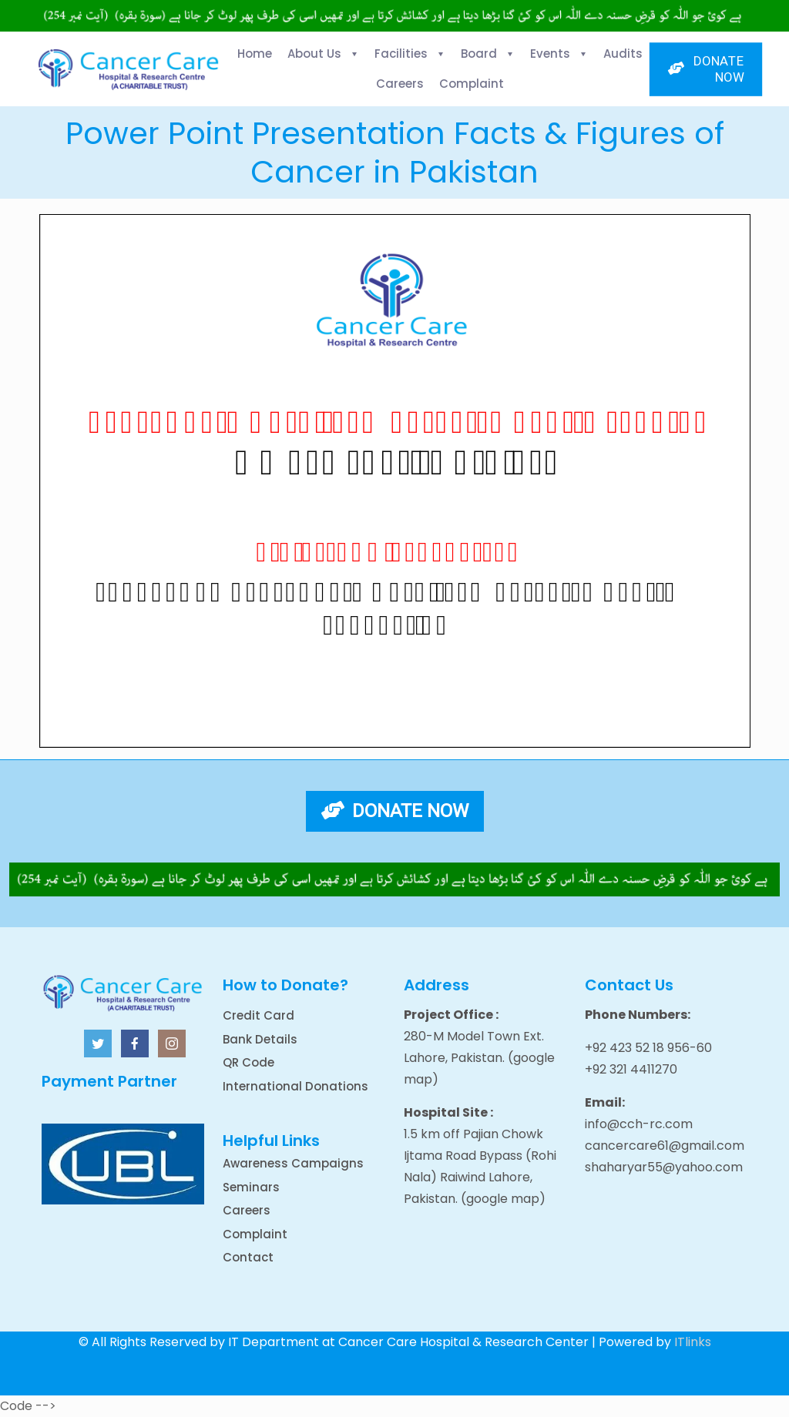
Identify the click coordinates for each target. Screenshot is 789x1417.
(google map (500, 1199)
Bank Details (260, 1039)
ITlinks (692, 1342)
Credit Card (258, 1015)
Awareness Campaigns (293, 1163)
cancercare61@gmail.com (664, 1145)
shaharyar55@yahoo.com (664, 1167)
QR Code (248, 1062)
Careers (246, 1210)
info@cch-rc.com (639, 1124)
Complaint (255, 1234)
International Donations (295, 1086)
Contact (248, 1257)
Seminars (251, 1187)
